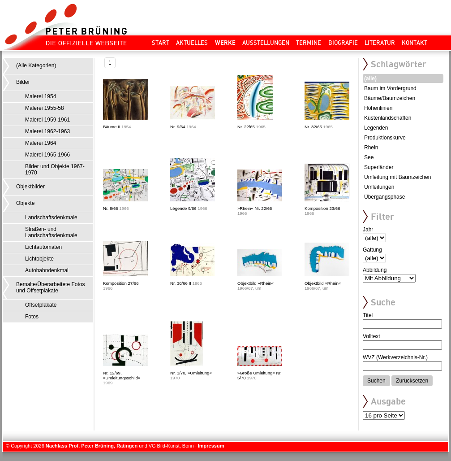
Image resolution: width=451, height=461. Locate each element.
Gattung (372, 250)
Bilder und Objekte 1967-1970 (55, 169)
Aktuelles (192, 42)
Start (160, 42)
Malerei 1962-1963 (47, 131)
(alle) (370, 78)
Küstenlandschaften (387, 118)
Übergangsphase (384, 197)
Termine (308, 42)
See (369, 157)
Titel (368, 315)
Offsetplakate (41, 305)
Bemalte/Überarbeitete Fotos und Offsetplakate (50, 287)
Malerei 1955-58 (44, 108)
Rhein (371, 147)
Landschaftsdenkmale (51, 217)
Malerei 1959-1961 (47, 120)
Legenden (376, 128)
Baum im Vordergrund (390, 88)
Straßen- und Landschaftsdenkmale (51, 232)
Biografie (343, 42)
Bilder (23, 82)
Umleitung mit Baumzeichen (397, 177)
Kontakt (414, 42)
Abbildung (375, 270)
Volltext (371, 336)
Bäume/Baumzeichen (389, 98)
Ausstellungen (265, 42)
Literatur (380, 42)
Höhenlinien (378, 108)
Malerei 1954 (40, 96)
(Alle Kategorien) (36, 65)
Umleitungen (379, 187)
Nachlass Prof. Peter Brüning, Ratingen (91, 445)
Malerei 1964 (40, 143)
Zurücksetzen (412, 381)
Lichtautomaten (43, 247)
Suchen (376, 381)
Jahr (368, 229)
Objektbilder (30, 186)
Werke (225, 42)
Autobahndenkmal (47, 270)
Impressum (211, 445)
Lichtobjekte (39, 259)
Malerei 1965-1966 (47, 155)
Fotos (32, 316)
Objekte (25, 203)
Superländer (378, 167)
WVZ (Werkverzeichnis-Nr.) (395, 357)
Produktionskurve (385, 138)
